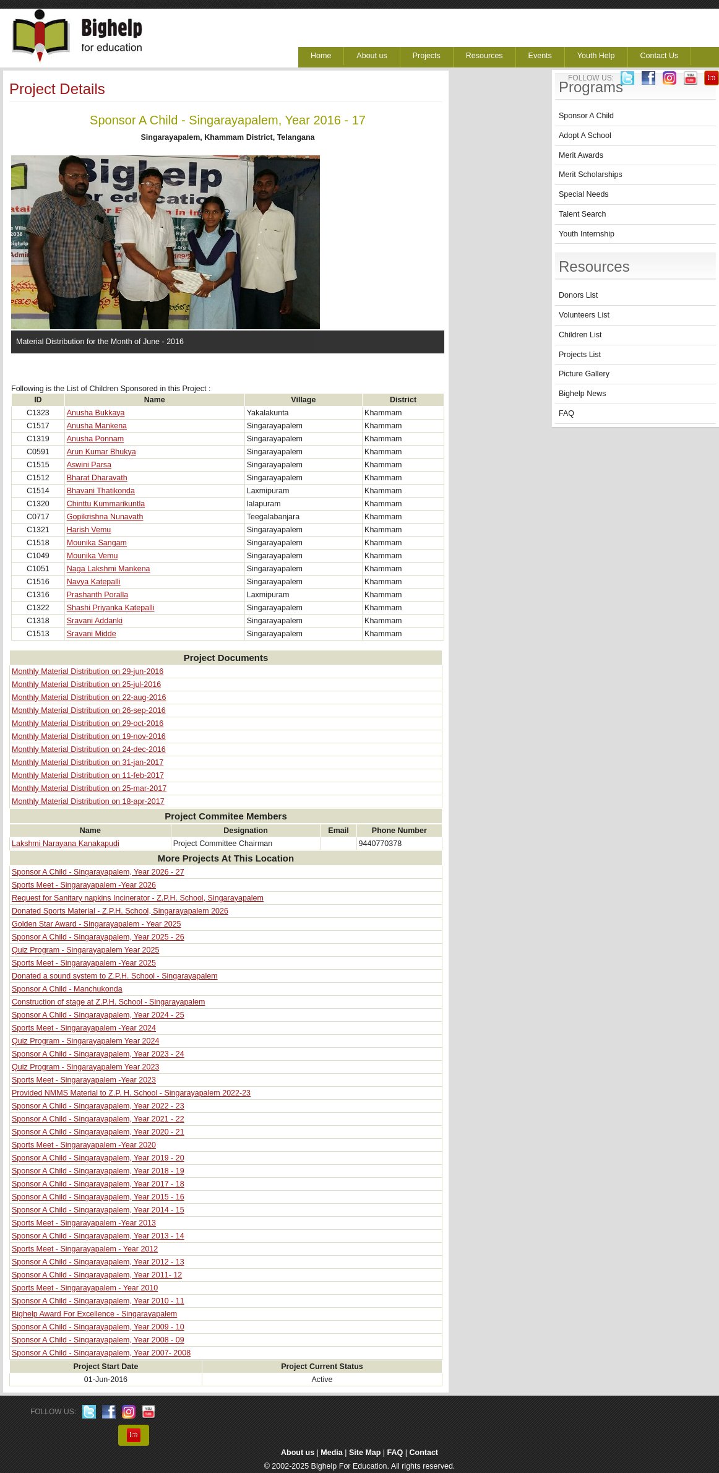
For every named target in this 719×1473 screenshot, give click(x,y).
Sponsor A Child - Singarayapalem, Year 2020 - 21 (98, 1132)
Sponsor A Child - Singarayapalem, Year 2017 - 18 (98, 1184)
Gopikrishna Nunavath (105, 516)
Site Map (365, 1452)
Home (321, 55)
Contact (424, 1452)
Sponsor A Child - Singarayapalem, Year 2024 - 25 (98, 1015)
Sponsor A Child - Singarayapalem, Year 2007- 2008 (101, 1353)
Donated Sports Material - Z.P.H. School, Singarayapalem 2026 (120, 911)
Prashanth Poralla (97, 594)
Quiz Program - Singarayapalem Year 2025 (85, 950)
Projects (427, 55)
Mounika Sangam (97, 542)
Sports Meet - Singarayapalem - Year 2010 (85, 1288)
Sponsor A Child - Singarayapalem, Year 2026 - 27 (98, 872)
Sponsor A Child (586, 115)
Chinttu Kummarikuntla (106, 503)
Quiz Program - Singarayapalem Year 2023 (85, 1067)
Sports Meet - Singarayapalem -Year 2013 (84, 1223)
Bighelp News (582, 393)
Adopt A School (585, 135)
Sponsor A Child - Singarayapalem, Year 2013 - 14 (98, 1236)
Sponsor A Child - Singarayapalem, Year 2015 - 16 (98, 1197)
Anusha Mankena (97, 425)
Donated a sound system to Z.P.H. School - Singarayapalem (115, 976)
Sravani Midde (91, 633)
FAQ (566, 413)
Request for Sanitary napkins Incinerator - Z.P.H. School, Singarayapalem (138, 898)
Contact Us (659, 55)
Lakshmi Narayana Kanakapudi (65, 843)
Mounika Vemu (92, 555)
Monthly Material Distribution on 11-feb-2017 (88, 775)
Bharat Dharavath (97, 477)
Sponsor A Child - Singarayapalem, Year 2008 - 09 (98, 1340)
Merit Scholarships (590, 174)
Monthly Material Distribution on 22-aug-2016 (89, 697)
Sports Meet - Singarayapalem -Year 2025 (84, 963)
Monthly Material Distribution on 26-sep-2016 (89, 710)
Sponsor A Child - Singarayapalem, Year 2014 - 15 (98, 1210)
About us (371, 55)
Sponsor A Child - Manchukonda (67, 989)
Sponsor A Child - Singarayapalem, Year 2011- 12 (97, 1275)
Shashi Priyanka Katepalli (111, 607)
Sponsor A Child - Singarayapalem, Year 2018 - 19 (98, 1171)
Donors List (578, 295)
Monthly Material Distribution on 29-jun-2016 (87, 671)
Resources (484, 55)
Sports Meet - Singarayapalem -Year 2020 (84, 1145)
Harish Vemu (89, 529)
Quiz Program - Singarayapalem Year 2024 (85, 1041)
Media (331, 1452)
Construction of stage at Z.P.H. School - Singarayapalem (108, 1002)
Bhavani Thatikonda (101, 490)
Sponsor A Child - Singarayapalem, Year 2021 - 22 (98, 1119)
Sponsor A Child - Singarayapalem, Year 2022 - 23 (98, 1106)
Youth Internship (586, 234)
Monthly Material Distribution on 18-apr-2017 (88, 801)
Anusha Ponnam (95, 438)
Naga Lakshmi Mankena (108, 568)
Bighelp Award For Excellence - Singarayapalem (94, 1314)
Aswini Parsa (89, 464)
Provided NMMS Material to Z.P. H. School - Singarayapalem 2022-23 (131, 1093)
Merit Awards (581, 155)
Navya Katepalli (94, 581)
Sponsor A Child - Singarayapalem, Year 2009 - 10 (98, 1327)
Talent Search (582, 214)
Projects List (580, 354)
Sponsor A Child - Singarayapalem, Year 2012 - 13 (98, 1262)
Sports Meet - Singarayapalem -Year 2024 (84, 1028)
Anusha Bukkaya (96, 412)
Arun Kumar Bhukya (101, 451)
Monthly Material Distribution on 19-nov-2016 (89, 736)
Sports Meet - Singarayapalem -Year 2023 (84, 1080)
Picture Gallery (584, 373)
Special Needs (584, 194)
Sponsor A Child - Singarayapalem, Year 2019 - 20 (98, 1158)
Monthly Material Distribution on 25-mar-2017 (89, 788)
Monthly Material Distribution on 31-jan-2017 (87, 762)
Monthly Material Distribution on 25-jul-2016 (86, 684)
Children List (580, 334)
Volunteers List (584, 315)
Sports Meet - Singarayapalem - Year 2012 (85, 1249)
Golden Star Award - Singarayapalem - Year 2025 (96, 924)
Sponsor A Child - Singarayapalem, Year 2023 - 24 (98, 1054)
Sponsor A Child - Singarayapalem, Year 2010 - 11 (98, 1301)
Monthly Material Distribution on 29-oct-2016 (87, 723)
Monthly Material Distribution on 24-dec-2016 (89, 749)
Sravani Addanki (95, 620)
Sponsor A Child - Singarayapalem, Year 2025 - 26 (98, 937)
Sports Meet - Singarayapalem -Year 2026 (84, 885)
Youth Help (596, 55)
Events (540, 55)
